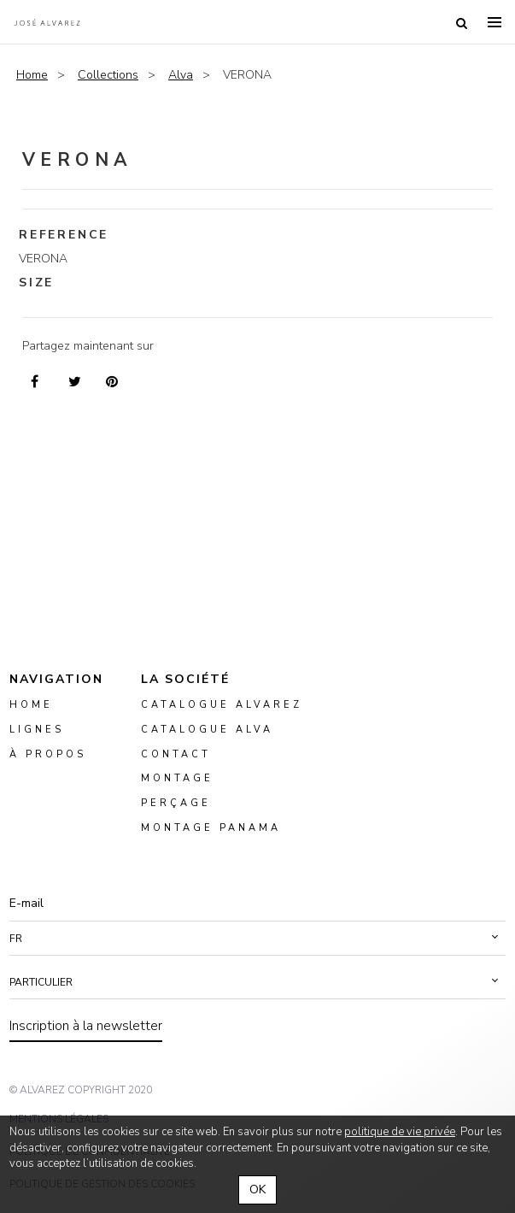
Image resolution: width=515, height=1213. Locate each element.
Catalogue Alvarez (221, 704)
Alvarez (47, 22)
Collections (108, 75)
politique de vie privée (399, 1131)
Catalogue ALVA (207, 728)
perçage (176, 803)
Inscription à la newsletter (85, 1025)
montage (177, 778)
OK (257, 1189)
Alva (180, 75)
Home (32, 75)
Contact (176, 753)
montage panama (211, 827)
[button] (257, 939)
